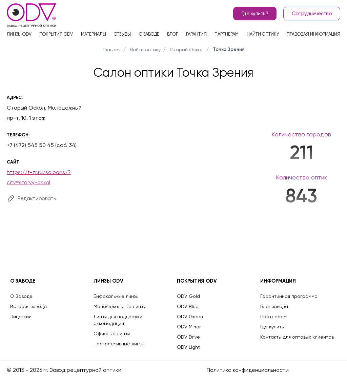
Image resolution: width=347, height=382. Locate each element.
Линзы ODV (19, 34)
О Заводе (21, 296)
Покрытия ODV (56, 34)
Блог (172, 34)
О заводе (149, 34)
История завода (28, 306)
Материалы (93, 34)
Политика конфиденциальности (248, 370)
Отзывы (122, 34)
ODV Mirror (189, 326)
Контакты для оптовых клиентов (297, 337)
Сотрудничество (312, 14)
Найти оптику (263, 34)
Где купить (272, 326)
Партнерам (227, 34)
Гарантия (196, 34)
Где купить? (255, 14)
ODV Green (190, 316)
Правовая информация (313, 34)
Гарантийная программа (289, 296)
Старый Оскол (187, 49)
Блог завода (274, 306)
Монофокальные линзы (120, 306)
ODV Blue (188, 306)
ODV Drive (188, 337)
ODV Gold (188, 296)
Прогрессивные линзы (119, 343)
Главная (112, 49)
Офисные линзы (112, 333)
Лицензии (21, 316)
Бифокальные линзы (116, 296)
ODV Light (188, 347)
